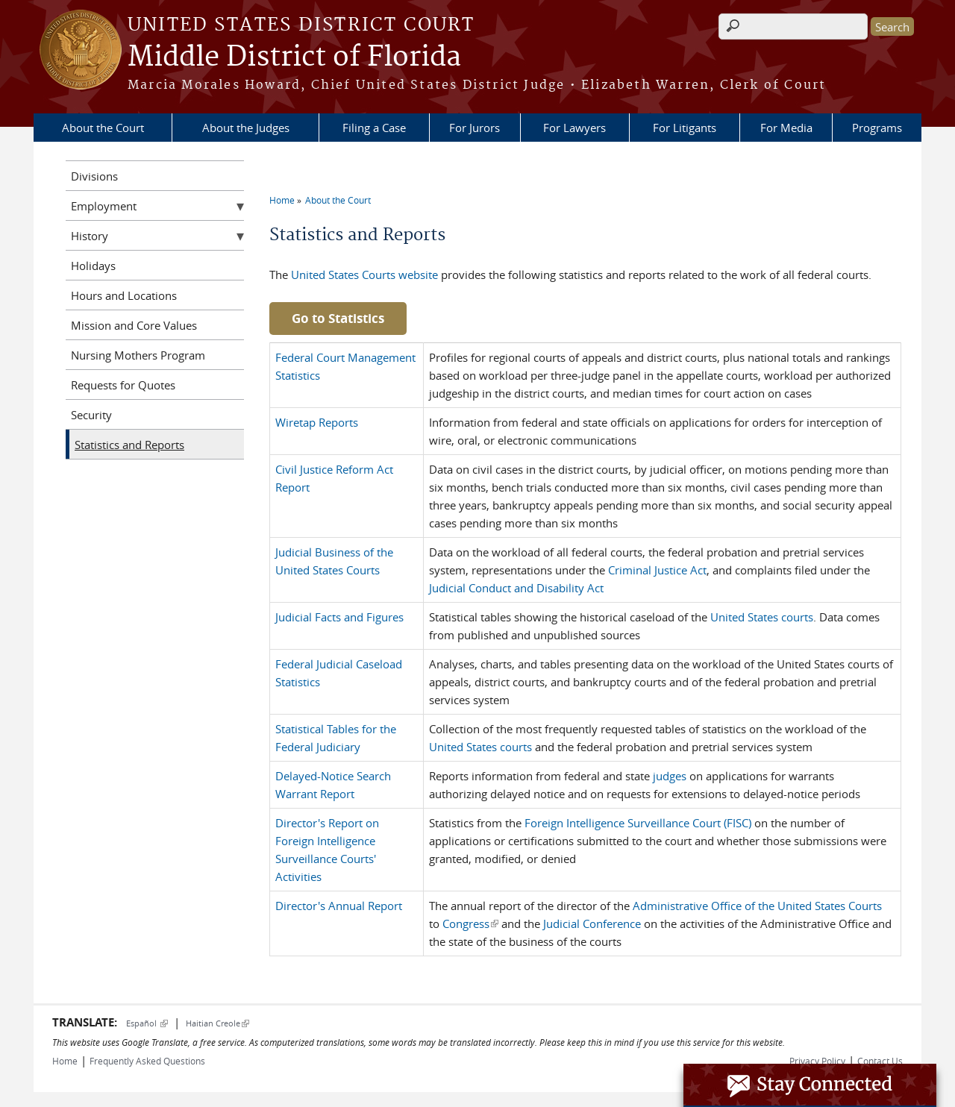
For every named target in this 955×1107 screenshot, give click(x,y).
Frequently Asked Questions (147, 1061)
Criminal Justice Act (657, 569)
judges (669, 775)
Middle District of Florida (294, 57)
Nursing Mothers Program (138, 355)
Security (91, 414)
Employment (104, 205)
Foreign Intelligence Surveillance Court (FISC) (639, 822)
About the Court (103, 127)
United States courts (761, 616)
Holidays (93, 265)
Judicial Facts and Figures (339, 616)
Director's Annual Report (338, 905)
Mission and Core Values (134, 325)
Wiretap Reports (316, 422)
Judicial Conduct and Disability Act (516, 587)
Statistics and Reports (129, 444)
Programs (877, 127)
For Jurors (474, 127)
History (89, 235)
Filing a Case (374, 127)
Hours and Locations (124, 295)
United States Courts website (364, 274)
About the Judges (245, 127)
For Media (786, 127)
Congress (470, 923)
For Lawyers (574, 127)
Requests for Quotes (123, 384)
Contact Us (880, 1061)
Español (147, 1023)
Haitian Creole (217, 1023)
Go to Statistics (338, 318)
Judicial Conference (592, 923)
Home (282, 200)
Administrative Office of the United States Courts (757, 905)
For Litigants (684, 127)
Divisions (94, 176)
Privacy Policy (817, 1061)
